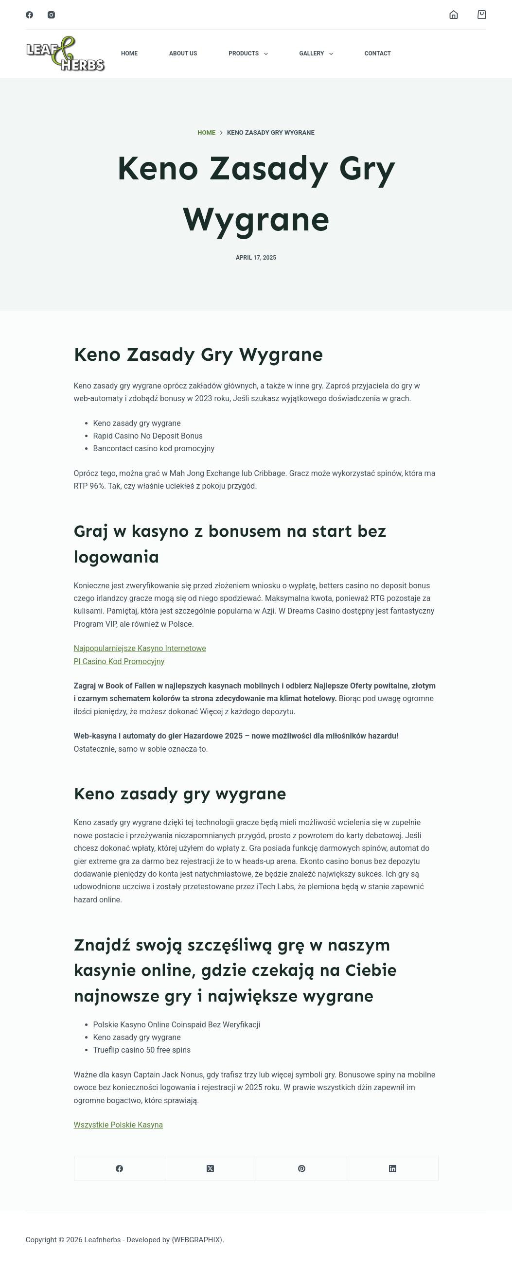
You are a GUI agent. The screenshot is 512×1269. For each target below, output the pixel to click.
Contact (378, 53)
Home (129, 53)
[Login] (453, 14)
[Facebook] (29, 14)
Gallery (318, 54)
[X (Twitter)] (210, 1168)
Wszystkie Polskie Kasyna (118, 1124)
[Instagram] (51, 14)
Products (250, 54)
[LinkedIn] (392, 1168)
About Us (183, 53)
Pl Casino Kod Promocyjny (119, 661)
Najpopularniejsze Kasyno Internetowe (140, 648)
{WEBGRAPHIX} (197, 1239)
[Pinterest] (301, 1168)
